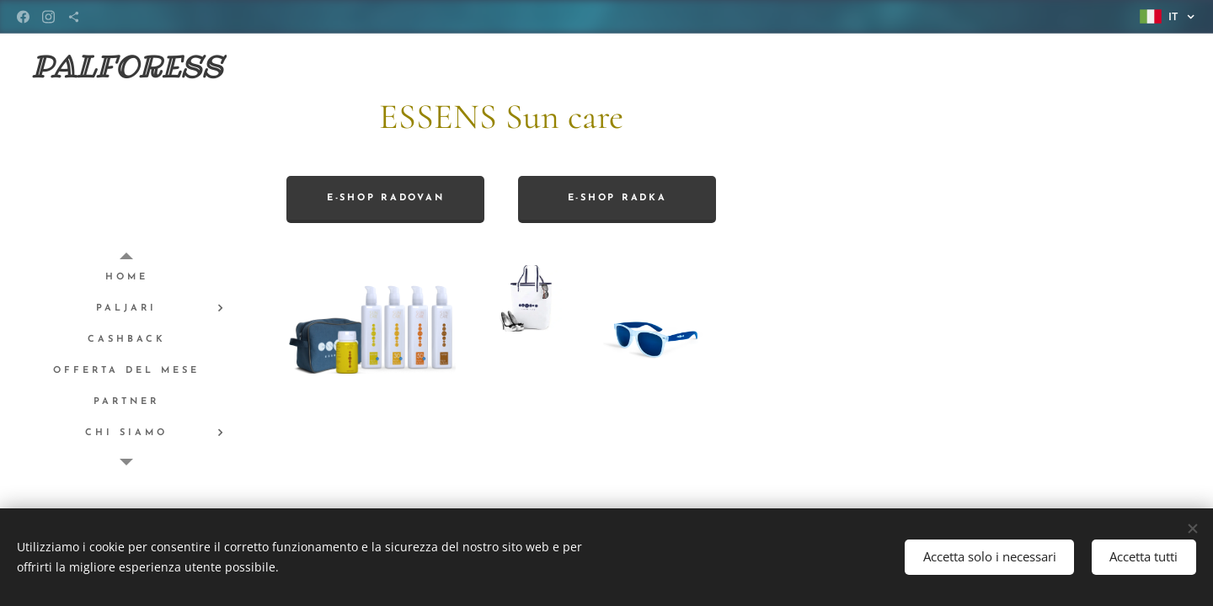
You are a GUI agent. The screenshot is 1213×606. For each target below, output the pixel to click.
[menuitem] (126, 277)
